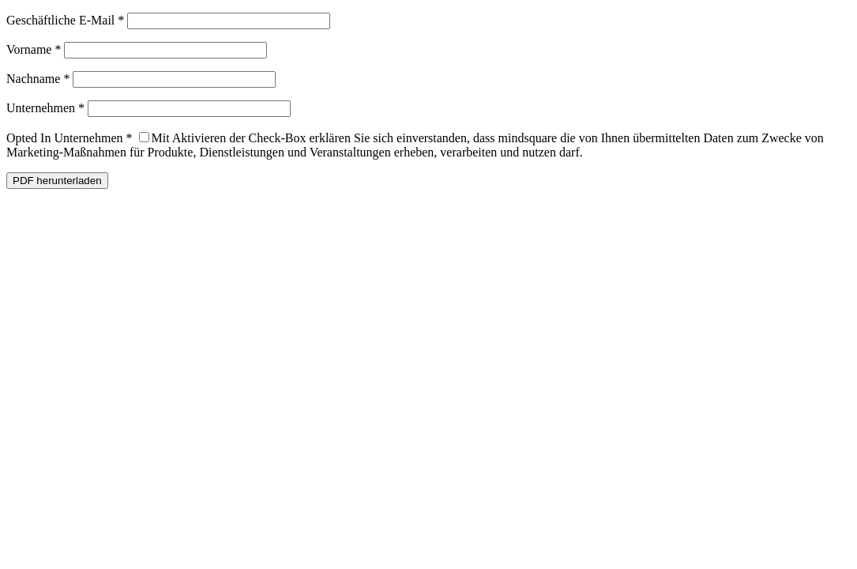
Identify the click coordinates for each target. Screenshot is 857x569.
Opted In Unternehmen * (69, 138)
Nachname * (38, 78)
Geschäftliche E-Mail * (65, 20)
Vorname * (33, 49)
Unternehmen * (45, 108)
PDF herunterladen (57, 181)
